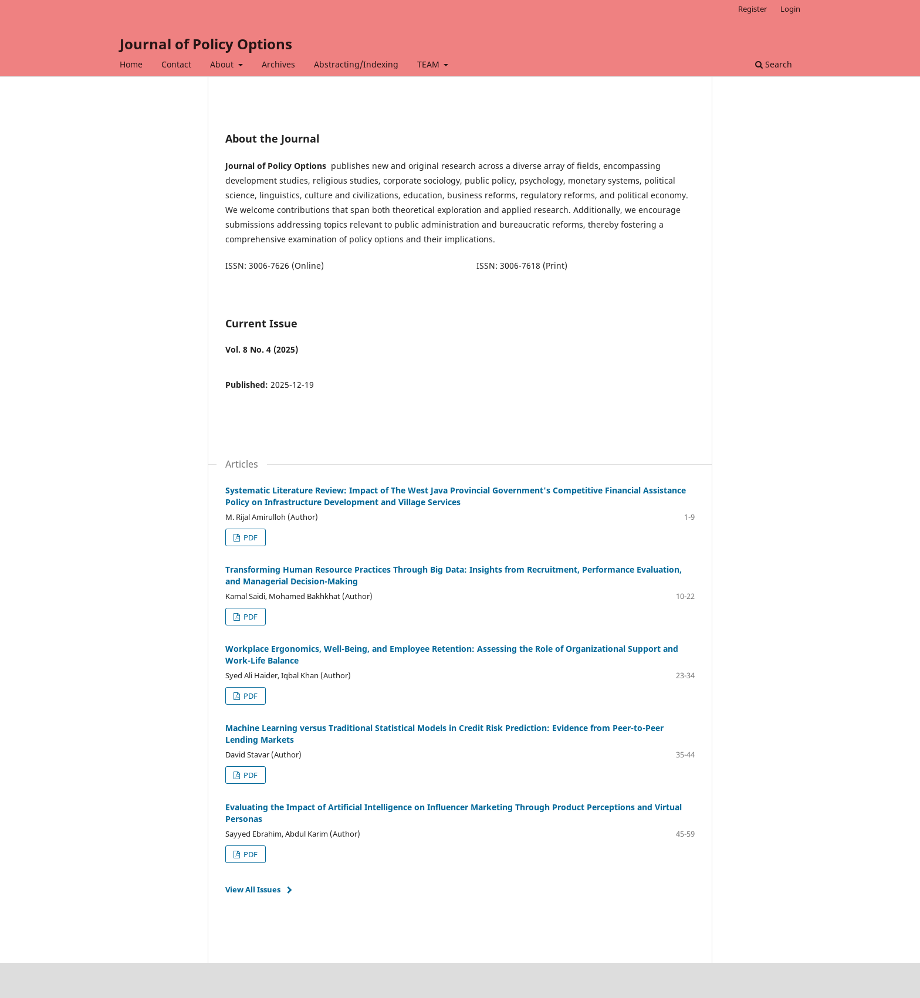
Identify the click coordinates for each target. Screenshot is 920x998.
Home (131, 64)
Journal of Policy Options (206, 43)
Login (790, 9)
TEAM (429, 64)
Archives (278, 64)
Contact (176, 64)
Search (773, 64)
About (223, 64)
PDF (250, 537)
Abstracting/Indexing (356, 64)
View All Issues (252, 889)
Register (752, 9)
